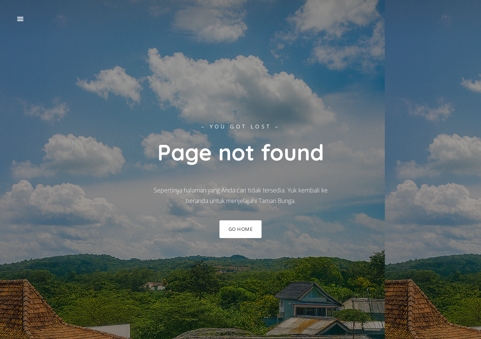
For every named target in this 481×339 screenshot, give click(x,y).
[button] (20, 19)
